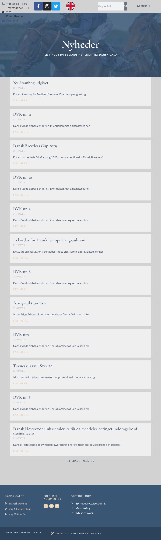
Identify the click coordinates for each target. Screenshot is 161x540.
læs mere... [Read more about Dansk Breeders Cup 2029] (21, 163)
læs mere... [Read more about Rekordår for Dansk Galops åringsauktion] (21, 257)
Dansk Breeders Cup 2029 (35, 145)
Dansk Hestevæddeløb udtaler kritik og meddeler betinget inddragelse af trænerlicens (75, 431)
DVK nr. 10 (22, 177)
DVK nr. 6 (22, 397)
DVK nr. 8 (22, 271)
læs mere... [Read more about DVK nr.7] (21, 352)
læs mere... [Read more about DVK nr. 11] (21, 131)
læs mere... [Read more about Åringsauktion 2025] (21, 320)
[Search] (125, 6)
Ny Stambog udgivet (30, 82)
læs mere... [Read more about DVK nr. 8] (21, 289)
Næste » (89, 461)
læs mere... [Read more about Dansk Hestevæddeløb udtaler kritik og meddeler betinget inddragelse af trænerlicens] (21, 450)
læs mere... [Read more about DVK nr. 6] (21, 415)
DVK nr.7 (21, 334)
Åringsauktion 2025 (29, 303)
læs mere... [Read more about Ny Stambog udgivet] (21, 100)
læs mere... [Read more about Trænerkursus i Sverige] (21, 383)
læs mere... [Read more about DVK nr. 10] (21, 194)
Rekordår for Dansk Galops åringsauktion (49, 240)
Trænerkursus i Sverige (32, 365)
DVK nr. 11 (22, 114)
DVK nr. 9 (22, 208)
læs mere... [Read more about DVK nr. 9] (21, 226)
